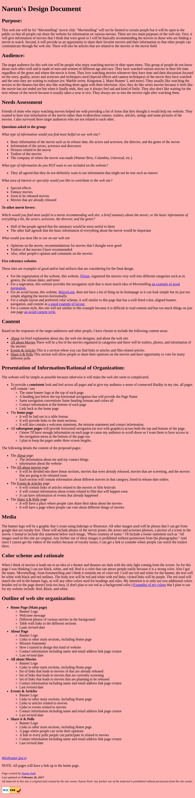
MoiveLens (67, 292)
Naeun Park (28, 773)
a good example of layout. (66, 304)
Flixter (84, 276)
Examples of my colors (149, 585)
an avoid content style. (40, 312)
